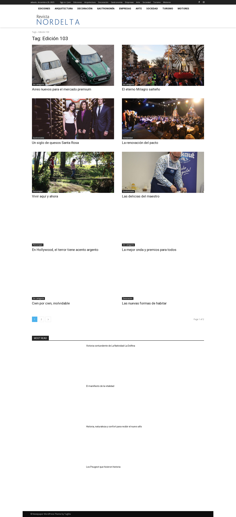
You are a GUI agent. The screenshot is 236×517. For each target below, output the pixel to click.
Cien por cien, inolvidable (51, 303)
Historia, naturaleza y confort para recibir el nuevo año (114, 426)
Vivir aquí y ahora (45, 196)
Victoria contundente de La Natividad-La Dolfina (110, 345)
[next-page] (48, 319)
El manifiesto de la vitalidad (100, 386)
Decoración (127, 298)
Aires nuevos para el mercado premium (61, 89)
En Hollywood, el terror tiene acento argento (65, 250)
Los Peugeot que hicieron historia (103, 467)
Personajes (37, 191)
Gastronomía (38, 138)
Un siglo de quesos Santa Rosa (55, 143)
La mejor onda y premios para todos (149, 250)
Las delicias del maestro (140, 196)
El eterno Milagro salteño (141, 89)
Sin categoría (38, 84)
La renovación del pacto (140, 143)
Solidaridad (128, 138)
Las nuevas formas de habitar (144, 303)
